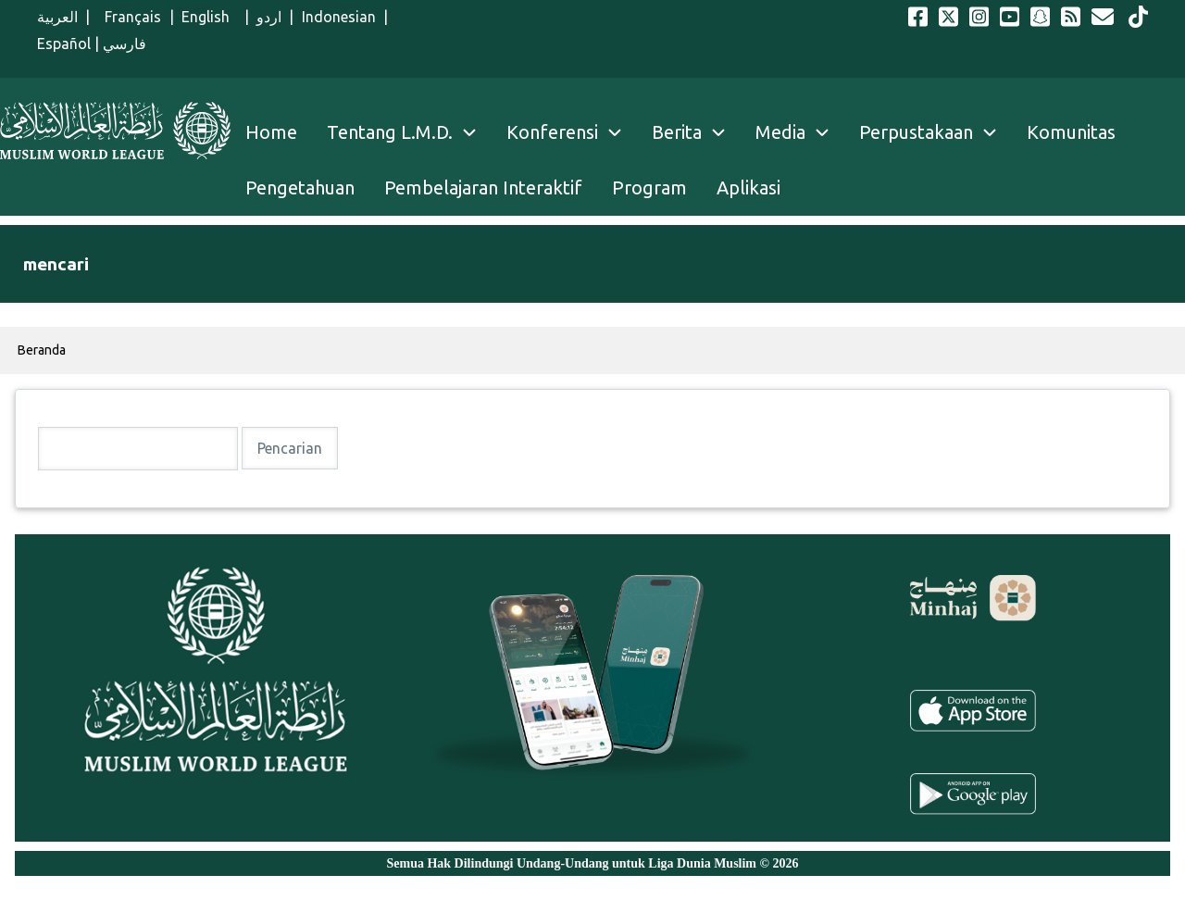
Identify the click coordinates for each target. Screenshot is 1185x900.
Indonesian (339, 16)
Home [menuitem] (271, 132)
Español (64, 43)
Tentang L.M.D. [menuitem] (390, 132)
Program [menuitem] (649, 187)
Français (129, 16)
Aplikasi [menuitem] (748, 187)
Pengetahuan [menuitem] (300, 187)
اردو (268, 16)
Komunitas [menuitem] (1071, 132)
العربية (57, 16)
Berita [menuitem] (677, 132)
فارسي (124, 43)
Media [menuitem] (780, 132)
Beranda (42, 350)
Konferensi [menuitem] (552, 132)
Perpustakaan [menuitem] (916, 132)
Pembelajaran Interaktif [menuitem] (483, 187)
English (209, 16)
